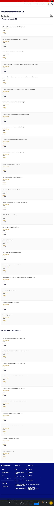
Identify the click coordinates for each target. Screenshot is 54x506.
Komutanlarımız (5, 472)
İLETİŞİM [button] (43, 4)
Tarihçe (3, 469)
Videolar (30, 475)
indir (4, 33)
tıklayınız (31, 504)
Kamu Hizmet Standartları (21, 488)
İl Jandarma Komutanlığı (34, 484)
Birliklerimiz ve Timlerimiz (5, 482)
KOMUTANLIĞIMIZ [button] (27, 4)
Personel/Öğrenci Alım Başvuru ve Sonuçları (20, 485)
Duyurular (30, 472)
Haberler (30, 469)
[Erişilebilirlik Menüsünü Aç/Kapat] (51, 503)
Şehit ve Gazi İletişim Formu (19, 480)
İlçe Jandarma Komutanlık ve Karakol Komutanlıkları (33, 488)
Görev (3, 475)
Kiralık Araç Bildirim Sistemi (19, 473)
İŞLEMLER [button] (34, 4)
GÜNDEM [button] (38, 4)
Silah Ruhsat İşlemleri (20, 476)
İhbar (16, 469)
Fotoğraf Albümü (5, 486)
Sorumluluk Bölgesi (6, 478)
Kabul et (36, 504)
